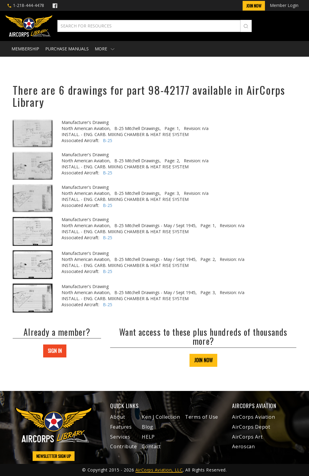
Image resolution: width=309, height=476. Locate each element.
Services (120, 436)
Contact (151, 446)
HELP (148, 436)
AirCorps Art (247, 436)
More (104, 49)
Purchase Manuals (67, 49)
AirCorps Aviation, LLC (159, 470)
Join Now (253, 5)
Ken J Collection (161, 417)
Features (121, 427)
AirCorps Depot (251, 427)
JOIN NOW (203, 360)
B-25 (107, 140)
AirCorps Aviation (253, 417)
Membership (25, 49)
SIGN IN (55, 350)
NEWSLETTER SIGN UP (53, 456)
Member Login (284, 5)
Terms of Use (201, 417)
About (117, 417)
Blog (147, 427)
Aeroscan (243, 446)
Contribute (123, 446)
